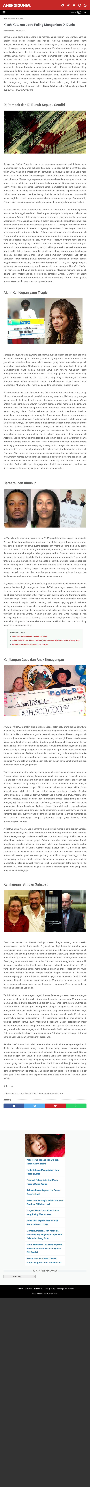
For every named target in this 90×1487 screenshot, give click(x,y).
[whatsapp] (76, 1103)
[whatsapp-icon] (83, 3)
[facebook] (61, 3)
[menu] (6, 9)
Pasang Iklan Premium (65, 1289)
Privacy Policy (50, 1289)
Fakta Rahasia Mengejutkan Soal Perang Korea (29, 634)
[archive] (20, 1276)
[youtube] (72, 3)
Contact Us (38, 1289)
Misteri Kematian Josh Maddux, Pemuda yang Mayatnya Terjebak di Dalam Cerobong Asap (45, 638)
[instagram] (78, 3)
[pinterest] (55, 1103)
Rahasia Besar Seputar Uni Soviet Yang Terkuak (30, 642)
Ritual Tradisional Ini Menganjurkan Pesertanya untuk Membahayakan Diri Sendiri (44, 1248)
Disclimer (28, 1289)
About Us (19, 1289)
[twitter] (67, 3)
